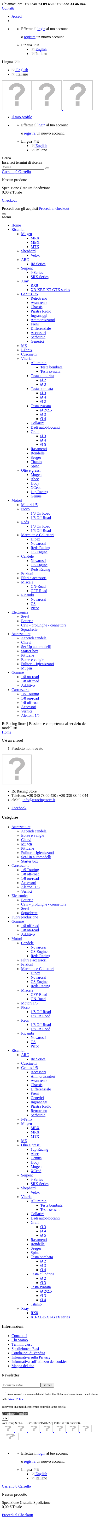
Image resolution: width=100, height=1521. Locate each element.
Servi (25, 617)
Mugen (26, 234)
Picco (25, 509)
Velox (35, 255)
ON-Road (38, 586)
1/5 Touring (30, 694)
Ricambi (18, 229)
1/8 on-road (30, 677)
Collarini (37, 423)
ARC (25, 260)
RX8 (34, 285)
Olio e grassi (31, 470)
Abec (35, 479)
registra (29, 37)
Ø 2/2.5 (46, 410)
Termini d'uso (22, 1344)
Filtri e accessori (34, 578)
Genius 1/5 (29, 294)
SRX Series (39, 277)
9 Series (37, 272)
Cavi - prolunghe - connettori (43, 625)
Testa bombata (51, 367)
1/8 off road (30, 681)
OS (33, 604)
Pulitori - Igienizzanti (37, 664)
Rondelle (38, 453)
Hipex (35, 539)
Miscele (27, 582)
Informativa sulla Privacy (31, 1357)
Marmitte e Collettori (37, 535)
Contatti (8, 8)
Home (16, 225)
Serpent (27, 268)
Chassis (36, 307)
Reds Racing (40, 548)
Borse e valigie (32, 660)
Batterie (27, 621)
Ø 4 (43, 397)
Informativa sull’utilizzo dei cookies (39, 1361)
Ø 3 (43, 384)
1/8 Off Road (41, 518)
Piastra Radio (41, 311)
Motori (17, 500)
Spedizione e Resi (25, 1349)
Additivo (28, 685)
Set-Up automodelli (36, 647)
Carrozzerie (20, 690)
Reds (25, 522)
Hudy (35, 483)
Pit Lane (27, 655)
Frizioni (27, 574)
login (41, 29)
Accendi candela (34, 638)
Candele (27, 556)
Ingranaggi (39, 315)
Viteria (26, 358)
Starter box (29, 651)
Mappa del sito (23, 1366)
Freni (35, 324)
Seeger (36, 457)
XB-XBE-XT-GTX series (50, 290)
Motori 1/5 (29, 505)
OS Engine (39, 552)
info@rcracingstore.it (39, 800)
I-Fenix (26, 350)
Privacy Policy (15, 1398)
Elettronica (20, 612)
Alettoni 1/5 (30, 715)
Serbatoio (38, 337)
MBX (35, 242)
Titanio (36, 462)
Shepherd (28, 251)
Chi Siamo (20, 1340)
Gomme (18, 672)
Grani (35, 432)
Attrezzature (21, 634)
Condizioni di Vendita (28, 1353)
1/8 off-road (30, 703)
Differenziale (41, 328)
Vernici (26, 711)
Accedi (17, 16)
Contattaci (19, 1336)
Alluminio (39, 363)
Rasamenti (39, 449)
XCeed (36, 487)
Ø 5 (43, 444)
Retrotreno (39, 298)
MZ (24, 346)
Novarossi (38, 543)
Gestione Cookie (15, 1414)
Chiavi (26, 642)
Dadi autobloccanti (45, 427)
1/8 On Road (40, 513)
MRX (35, 238)
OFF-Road (39, 591)
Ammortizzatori (43, 320)
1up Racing (39, 492)
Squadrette (29, 629)
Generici (37, 341)
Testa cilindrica (42, 376)
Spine (35, 466)
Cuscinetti (29, 354)
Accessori (38, 333)
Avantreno (39, 303)
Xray (25, 281)
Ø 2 (43, 380)
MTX (35, 247)
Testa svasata (50, 371)
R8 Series (38, 264)
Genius (36, 496)
